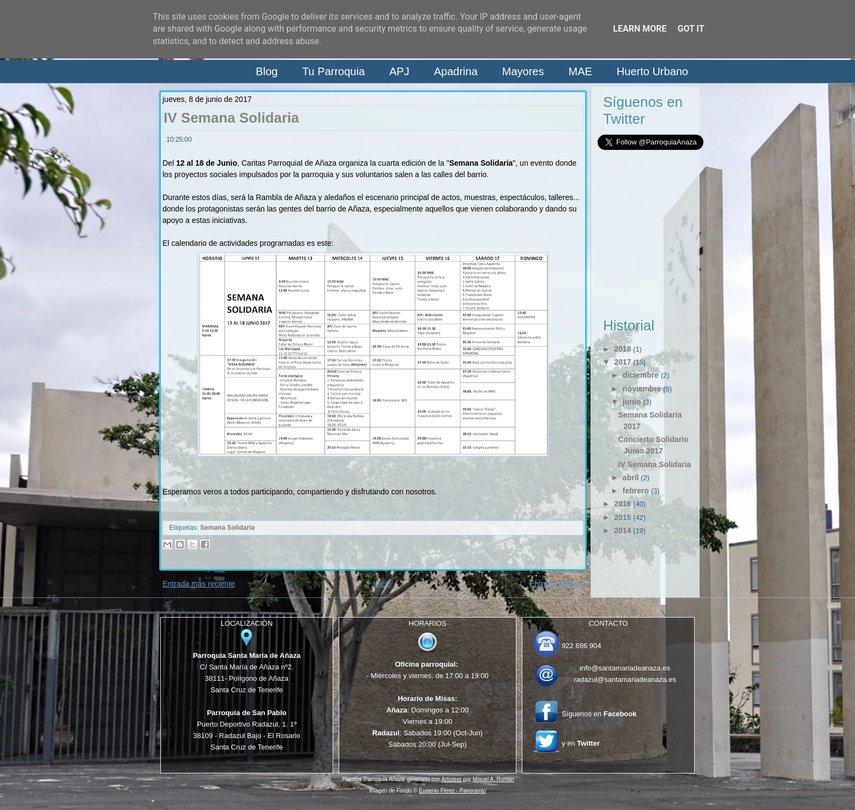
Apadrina (456, 71)
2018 (622, 348)
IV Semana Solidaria (231, 118)
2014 (622, 530)
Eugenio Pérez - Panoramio (452, 791)
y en (581, 743)
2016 (622, 503)
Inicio (383, 583)
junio (632, 401)
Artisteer (452, 779)
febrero (636, 490)
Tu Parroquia (333, 71)
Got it (690, 28)
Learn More (639, 28)
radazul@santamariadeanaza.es (625, 679)
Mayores (523, 71)
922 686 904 (581, 646)
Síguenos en (599, 714)
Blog (267, 71)
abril (631, 477)
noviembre (642, 388)
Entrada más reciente (198, 583)
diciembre (641, 375)
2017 (622, 362)
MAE (580, 71)
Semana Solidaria (227, 527)
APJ (399, 71)
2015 (622, 517)
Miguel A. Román (493, 779)
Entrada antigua (556, 583)
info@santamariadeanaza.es (625, 668)
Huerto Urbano (652, 71)
